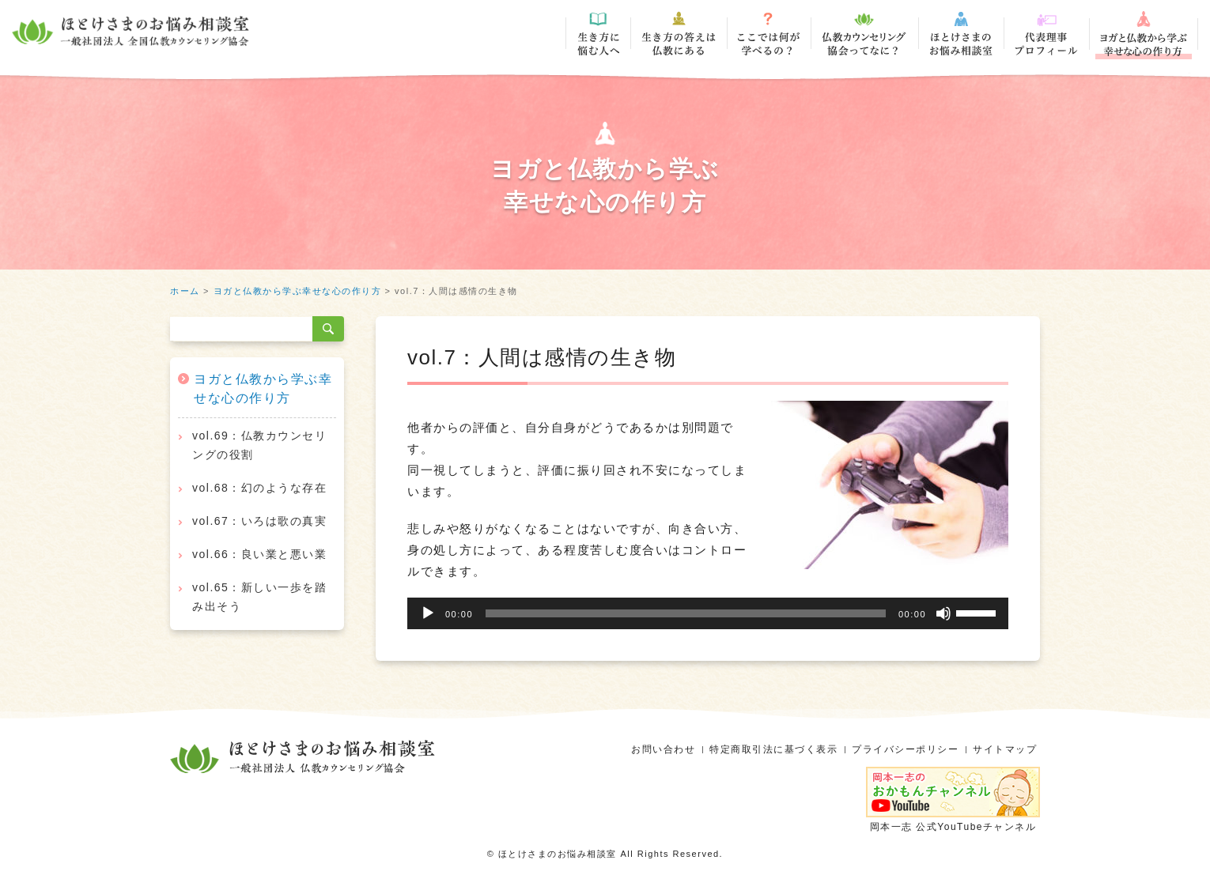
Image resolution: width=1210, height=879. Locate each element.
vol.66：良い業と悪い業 (259, 554)
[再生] (428, 613)
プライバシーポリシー (905, 749)
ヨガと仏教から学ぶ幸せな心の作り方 (298, 291)
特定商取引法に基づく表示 (773, 749)
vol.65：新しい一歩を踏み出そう (259, 597)
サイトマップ (1005, 749)
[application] (707, 613)
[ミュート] (943, 613)
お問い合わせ (663, 749)
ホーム (185, 291)
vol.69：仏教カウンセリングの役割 (259, 445)
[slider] (686, 613)
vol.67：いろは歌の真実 (259, 521)
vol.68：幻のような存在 (259, 487)
